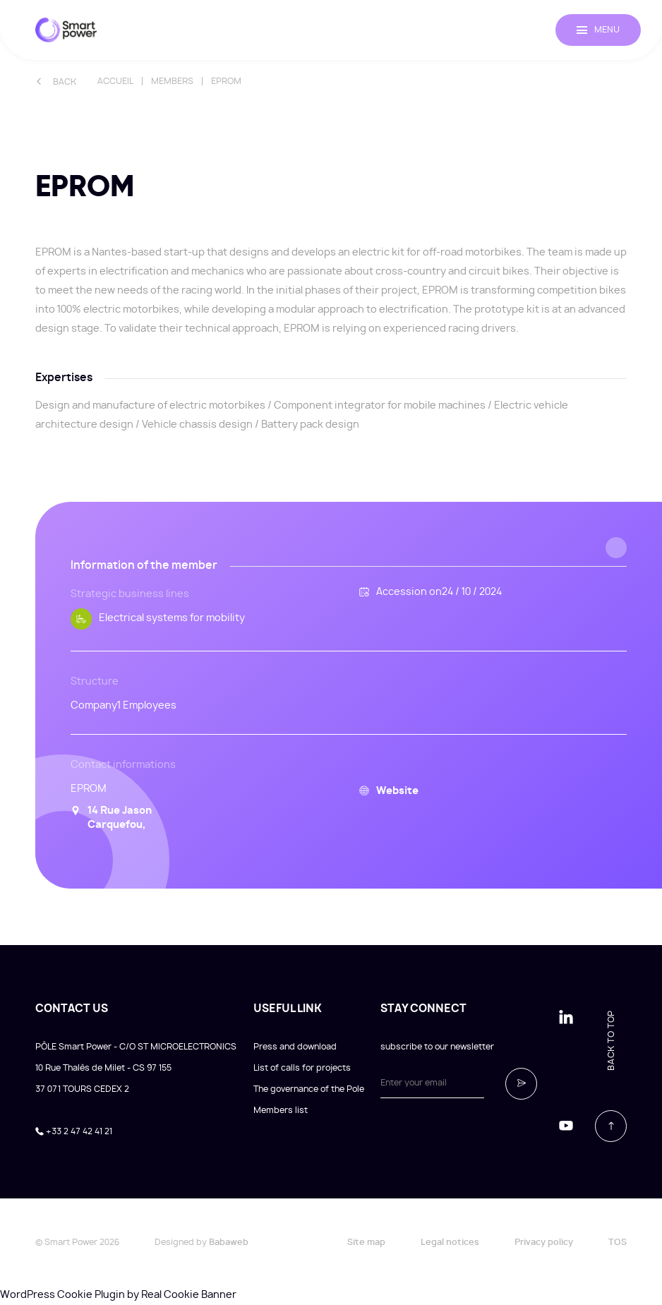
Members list (280, 1110)
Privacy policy (543, 1242)
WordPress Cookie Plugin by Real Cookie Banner (118, 1295)
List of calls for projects (302, 1068)
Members (172, 81)
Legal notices (450, 1242)
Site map (366, 1242)
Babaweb (228, 1242)
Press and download (295, 1046)
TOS (617, 1242)
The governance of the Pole (308, 1089)
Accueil (115, 81)
